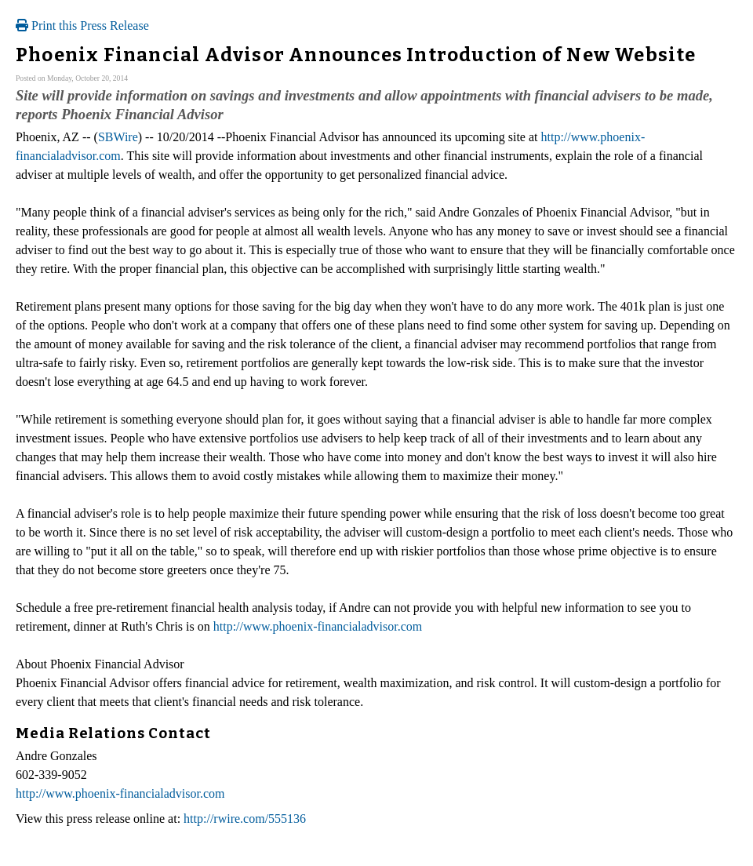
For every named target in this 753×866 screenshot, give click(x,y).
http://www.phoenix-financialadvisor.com (317, 626)
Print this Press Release (82, 25)
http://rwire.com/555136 (245, 818)
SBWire (118, 137)
